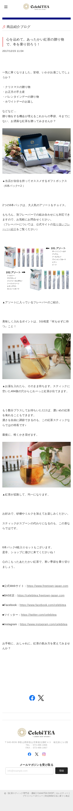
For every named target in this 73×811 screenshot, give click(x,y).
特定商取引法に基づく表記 (57, 796)
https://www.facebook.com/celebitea (43, 605)
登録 (61, 770)
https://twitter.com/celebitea (39, 614)
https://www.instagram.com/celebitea (43, 624)
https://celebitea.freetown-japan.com (40, 595)
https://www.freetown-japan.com (47, 585)
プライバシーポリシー (33, 796)
